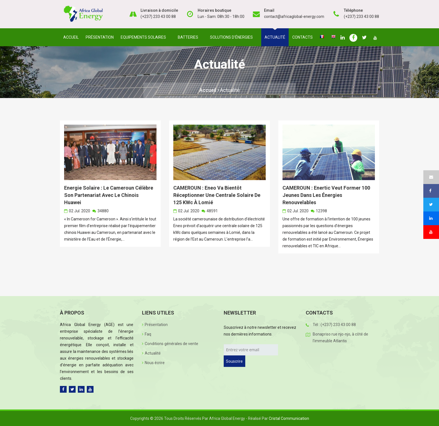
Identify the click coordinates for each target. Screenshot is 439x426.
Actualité (275, 37)
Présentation (100, 37)
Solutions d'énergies (232, 37)
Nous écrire (153, 362)
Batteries (189, 37)
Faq (146, 334)
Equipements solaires (144, 37)
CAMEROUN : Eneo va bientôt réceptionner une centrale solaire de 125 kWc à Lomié (216, 195)
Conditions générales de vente (170, 343)
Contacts (302, 37)
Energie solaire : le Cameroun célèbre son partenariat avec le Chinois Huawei (108, 195)
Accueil (71, 37)
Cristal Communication (289, 418)
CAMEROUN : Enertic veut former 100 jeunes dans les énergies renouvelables (326, 195)
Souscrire (234, 361)
